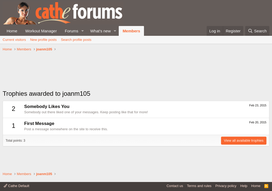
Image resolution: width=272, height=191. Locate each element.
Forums (71, 31)
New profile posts (43, 40)
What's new (100, 31)
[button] (82, 31)
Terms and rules (199, 186)
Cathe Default (16, 186)
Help (244, 186)
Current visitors (14, 40)
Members (131, 31)
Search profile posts (76, 40)
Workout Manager (41, 31)
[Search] (257, 31)
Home (12, 31)
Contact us (175, 186)
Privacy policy (225, 186)
